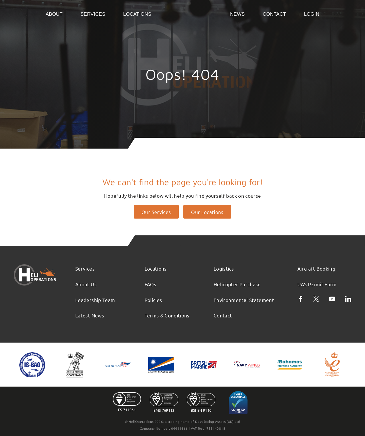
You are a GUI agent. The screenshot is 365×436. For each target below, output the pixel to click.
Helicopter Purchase (237, 284)
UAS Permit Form (317, 284)
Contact (274, 14)
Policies (153, 300)
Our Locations (207, 212)
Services (92, 14)
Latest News (89, 315)
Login (311, 14)
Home (190, 14)
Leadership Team (95, 300)
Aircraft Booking (316, 268)
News (237, 14)
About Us (86, 284)
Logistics (224, 268)
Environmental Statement (244, 300)
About (54, 14)
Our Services (156, 212)
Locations (137, 14)
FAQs (150, 284)
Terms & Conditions (167, 315)
